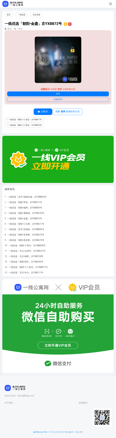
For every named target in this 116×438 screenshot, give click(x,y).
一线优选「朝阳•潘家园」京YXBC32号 (25, 213)
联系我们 (83, 403)
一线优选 (21, 15)
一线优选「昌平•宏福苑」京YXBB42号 (25, 229)
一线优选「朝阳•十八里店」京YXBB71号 (24, 119)
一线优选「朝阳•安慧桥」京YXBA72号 (25, 234)
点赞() (43, 111)
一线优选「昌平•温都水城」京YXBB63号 (26, 197)
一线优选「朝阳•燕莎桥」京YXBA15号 (25, 240)
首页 (8, 15)
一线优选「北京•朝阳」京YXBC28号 (26, 256)
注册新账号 (58, 99)
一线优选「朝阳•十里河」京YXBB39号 (27, 245)
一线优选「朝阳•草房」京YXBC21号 (24, 202)
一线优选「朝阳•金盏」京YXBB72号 (24, 218)
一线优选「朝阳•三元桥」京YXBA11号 (25, 224)
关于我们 (9, 403)
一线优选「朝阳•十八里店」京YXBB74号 (24, 125)
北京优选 (36, 15)
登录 (58, 94)
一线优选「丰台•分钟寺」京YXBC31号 (27, 251)
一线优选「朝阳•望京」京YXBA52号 (26, 261)
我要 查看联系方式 (67, 111)
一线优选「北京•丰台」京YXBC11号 (26, 272)
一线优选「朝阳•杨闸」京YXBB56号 (24, 207)
